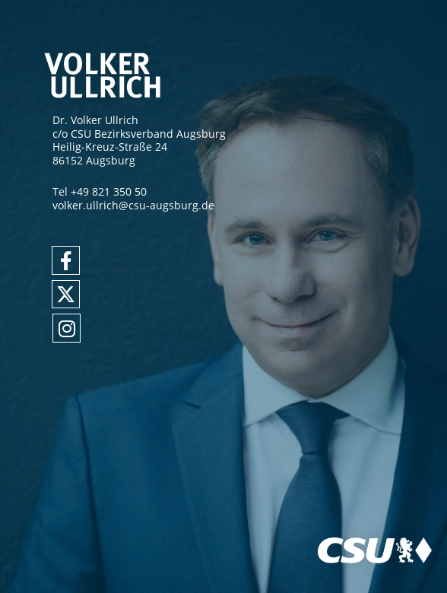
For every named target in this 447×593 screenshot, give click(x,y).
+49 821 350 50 (109, 191)
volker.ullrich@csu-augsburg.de (133, 205)
